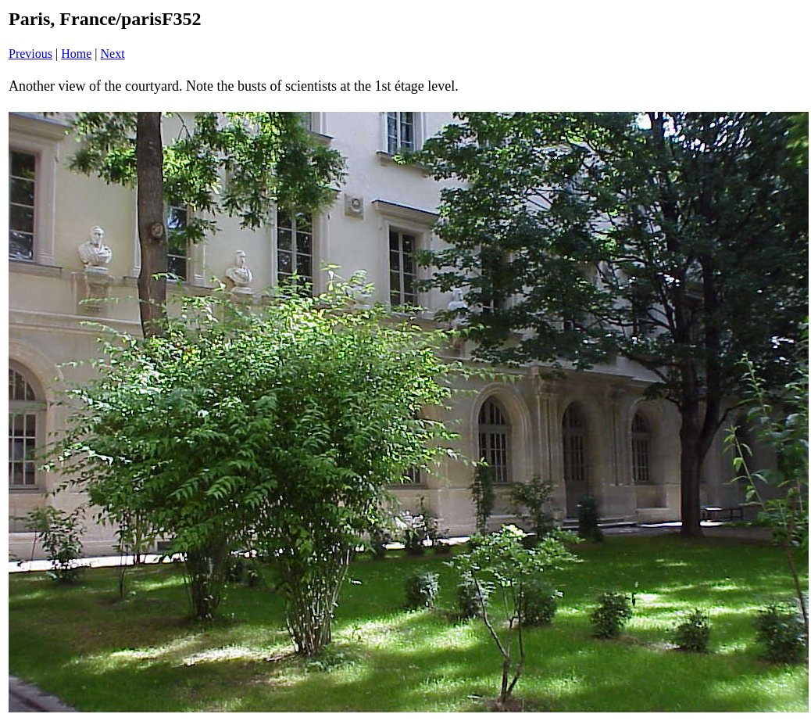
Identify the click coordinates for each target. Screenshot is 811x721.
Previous (30, 53)
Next (113, 53)
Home (76, 53)
